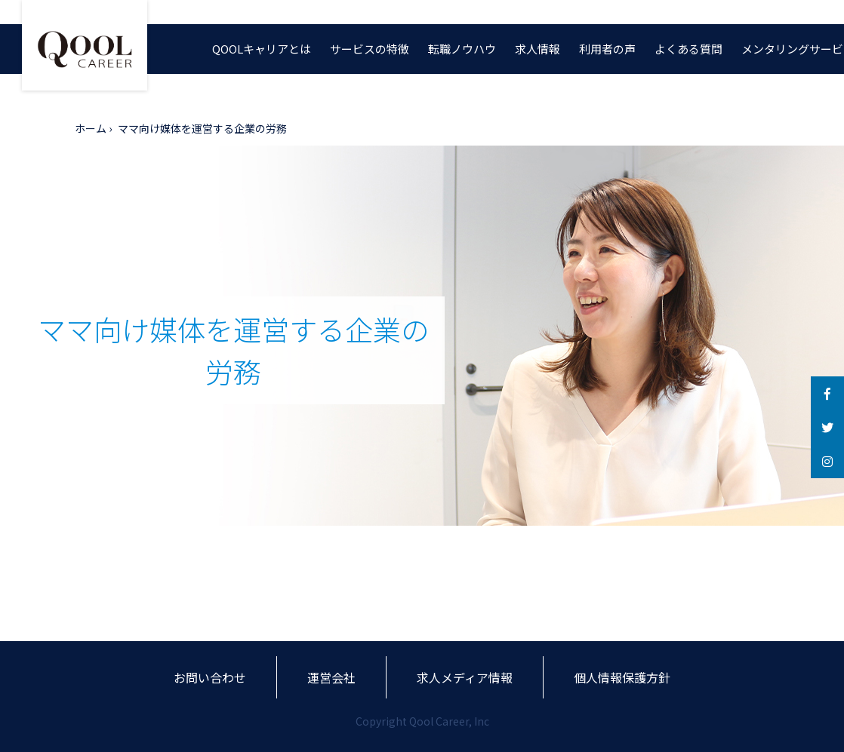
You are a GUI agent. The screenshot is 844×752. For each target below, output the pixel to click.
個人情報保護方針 (622, 677)
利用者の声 (607, 49)
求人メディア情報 (465, 677)
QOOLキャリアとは (261, 49)
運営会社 (331, 677)
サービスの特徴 (369, 49)
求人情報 (537, 49)
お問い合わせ (210, 677)
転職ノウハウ (462, 49)
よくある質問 (688, 49)
